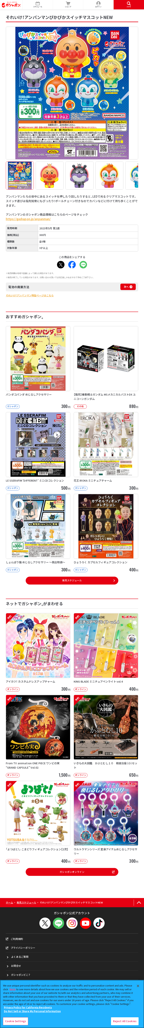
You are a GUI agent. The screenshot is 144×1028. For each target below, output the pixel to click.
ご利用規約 (14, 939)
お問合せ (16, 966)
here (13, 989)
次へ (126, 287)
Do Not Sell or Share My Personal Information (32, 1011)
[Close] (138, 986)
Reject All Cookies (124, 1021)
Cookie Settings (15, 1021)
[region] (72, 1004)
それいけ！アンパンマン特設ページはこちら (30, 295)
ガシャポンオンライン (87, 872)
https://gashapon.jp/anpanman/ (28, 219)
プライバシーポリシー (20, 947)
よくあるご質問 (19, 957)
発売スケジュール (72, 580)
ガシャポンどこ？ (20, 975)
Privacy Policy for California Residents (28, 1007)
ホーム (9, 902)
